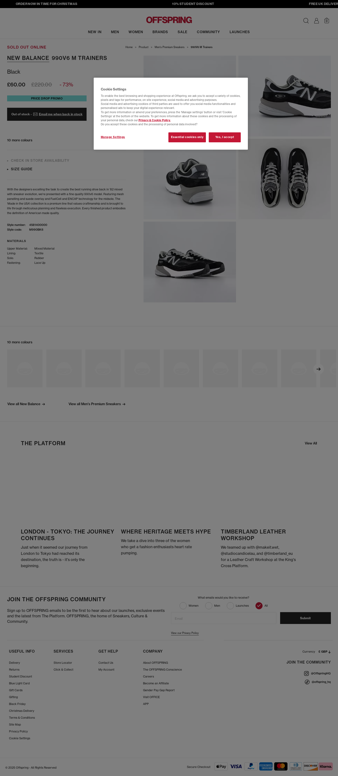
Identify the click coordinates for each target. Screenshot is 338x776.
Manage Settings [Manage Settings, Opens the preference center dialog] (113, 137)
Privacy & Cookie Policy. (155, 120)
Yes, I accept (224, 137)
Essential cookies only (187, 137)
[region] (171, 114)
